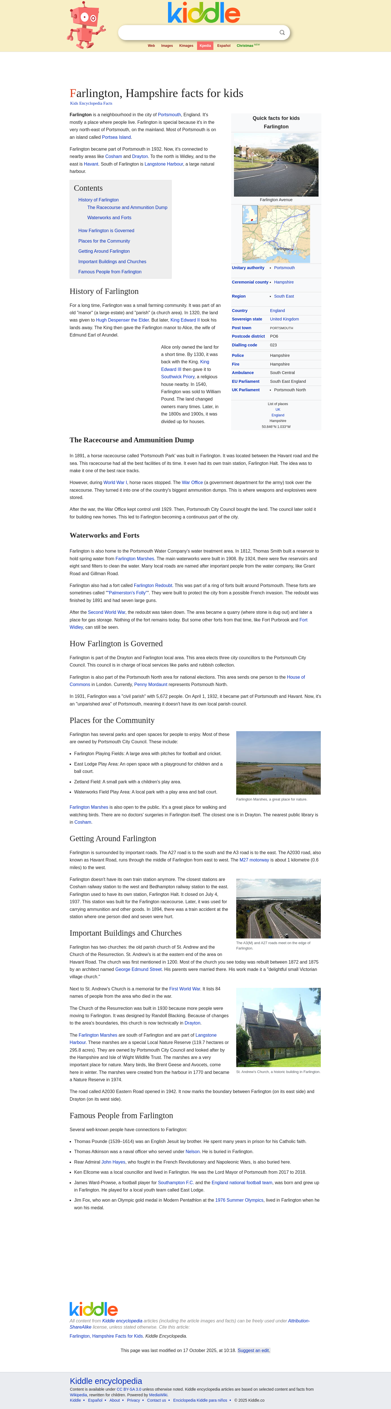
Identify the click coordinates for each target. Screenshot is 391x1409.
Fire (235, 364)
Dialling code (244, 345)
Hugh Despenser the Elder (122, 320)
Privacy (133, 1400)
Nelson (193, 1151)
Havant (91, 164)
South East (284, 296)
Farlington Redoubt (153, 585)
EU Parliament (246, 381)
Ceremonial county (250, 282)
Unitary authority (248, 267)
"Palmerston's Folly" (127, 592)
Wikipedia (78, 1395)
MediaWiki (158, 1395)
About (115, 1400)
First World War (184, 988)
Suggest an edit (253, 1350)
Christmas (248, 45)
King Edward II (185, 320)
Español (224, 46)
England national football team (242, 1182)
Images (167, 46)
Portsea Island (116, 137)
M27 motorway (254, 860)
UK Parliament (246, 390)
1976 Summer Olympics (239, 1200)
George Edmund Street (138, 969)
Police (238, 355)
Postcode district (248, 336)
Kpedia (205, 46)
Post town (241, 328)
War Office (192, 482)
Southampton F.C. (176, 1182)
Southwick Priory (177, 376)
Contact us (156, 1400)
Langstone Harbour (164, 164)
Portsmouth (284, 267)
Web (151, 46)
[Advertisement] (195, 67)
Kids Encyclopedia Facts (91, 103)
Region (239, 296)
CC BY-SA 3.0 (129, 1389)
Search (282, 32)
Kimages (186, 46)
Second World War (106, 612)
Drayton (140, 156)
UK (278, 410)
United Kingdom (284, 319)
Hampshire (284, 282)
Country (240, 310)
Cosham (113, 156)
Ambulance (243, 372)
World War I (115, 482)
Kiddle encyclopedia (122, 1320)
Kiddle (75, 1400)
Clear (270, 33)
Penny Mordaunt (150, 684)
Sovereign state (247, 319)
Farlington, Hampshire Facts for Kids (106, 1336)
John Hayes (113, 1162)
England (277, 310)
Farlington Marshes (135, 558)
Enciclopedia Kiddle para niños (200, 1400)
